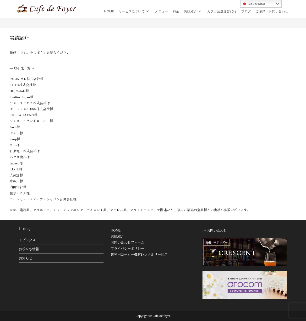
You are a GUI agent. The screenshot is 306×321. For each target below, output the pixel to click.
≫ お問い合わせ (214, 230)
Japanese (253, 4)
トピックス (27, 239)
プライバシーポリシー (127, 248)
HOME (116, 230)
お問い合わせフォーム (127, 242)
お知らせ (25, 258)
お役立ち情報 (29, 249)
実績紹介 (117, 236)
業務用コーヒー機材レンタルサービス (139, 254)
